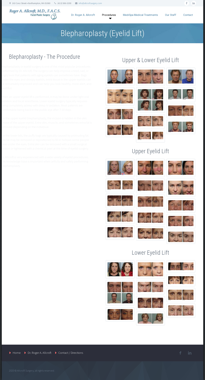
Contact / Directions (70, 353)
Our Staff (170, 14)
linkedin (193, 3)
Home (17, 353)
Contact (188, 14)
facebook (186, 3)
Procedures (109, 14)
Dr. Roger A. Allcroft (83, 14)
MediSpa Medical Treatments (140, 14)
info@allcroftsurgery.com (90, 3)
